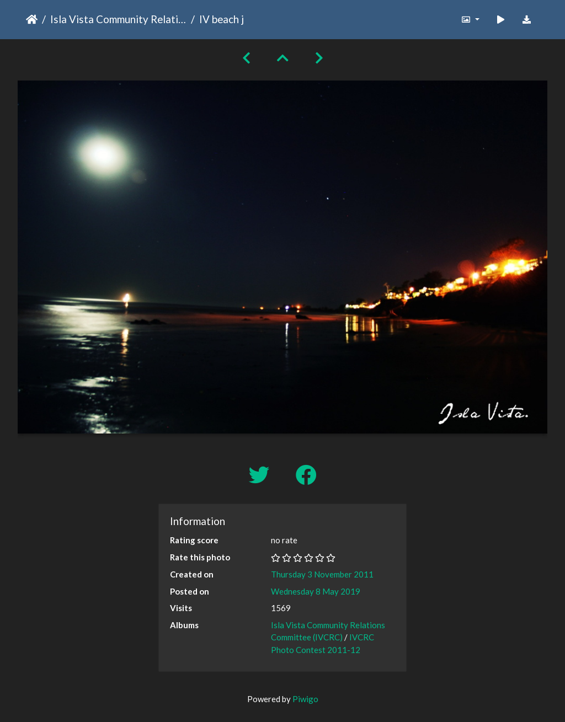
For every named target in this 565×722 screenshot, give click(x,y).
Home (32, 19)
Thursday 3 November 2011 (322, 574)
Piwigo (305, 699)
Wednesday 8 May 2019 (315, 591)
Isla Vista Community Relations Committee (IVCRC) (118, 19)
